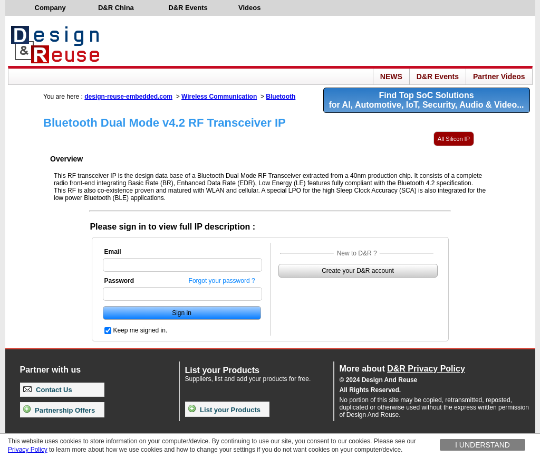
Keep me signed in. (140, 330)
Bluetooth (280, 96)
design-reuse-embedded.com (128, 96)
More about (402, 368)
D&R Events (438, 76)
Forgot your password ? (222, 280)
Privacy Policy (27, 449)
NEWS (391, 76)
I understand (482, 445)
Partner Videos (499, 76)
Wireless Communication (219, 96)
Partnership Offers (59, 410)
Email (112, 251)
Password (119, 280)
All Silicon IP (454, 139)
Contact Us (47, 390)
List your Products (224, 410)
